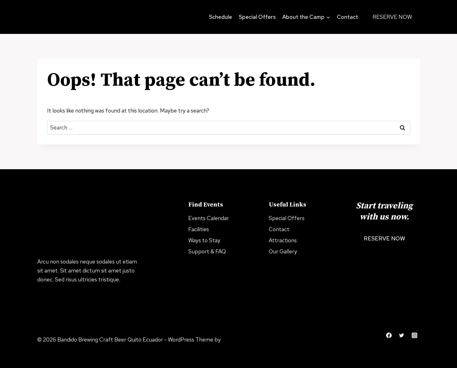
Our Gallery (283, 251)
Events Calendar (208, 218)
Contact (347, 16)
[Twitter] (401, 335)
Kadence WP (52, 348)
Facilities (198, 229)
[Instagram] (414, 335)
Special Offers (257, 16)
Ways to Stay (204, 240)
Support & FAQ (207, 251)
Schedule (220, 16)
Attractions (283, 240)
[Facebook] (388, 335)
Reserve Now (392, 16)
